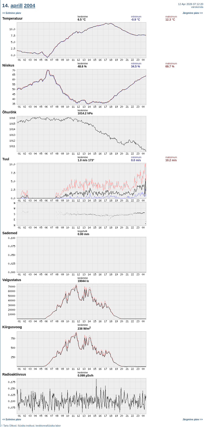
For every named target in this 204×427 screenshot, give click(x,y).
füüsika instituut (26, 425)
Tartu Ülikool (10, 425)
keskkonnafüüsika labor (48, 425)
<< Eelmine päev (11, 13)
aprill (17, 5)
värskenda (197, 7)
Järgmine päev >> (193, 13)
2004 (29, 5)
